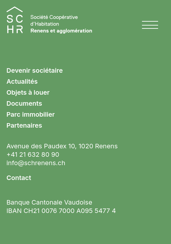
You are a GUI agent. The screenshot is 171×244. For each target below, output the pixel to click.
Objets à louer (28, 92)
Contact (18, 178)
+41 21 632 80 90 (32, 154)
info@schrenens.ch (35, 163)
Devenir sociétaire (34, 70)
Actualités (22, 81)
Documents (24, 103)
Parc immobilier (30, 114)
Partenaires (24, 125)
